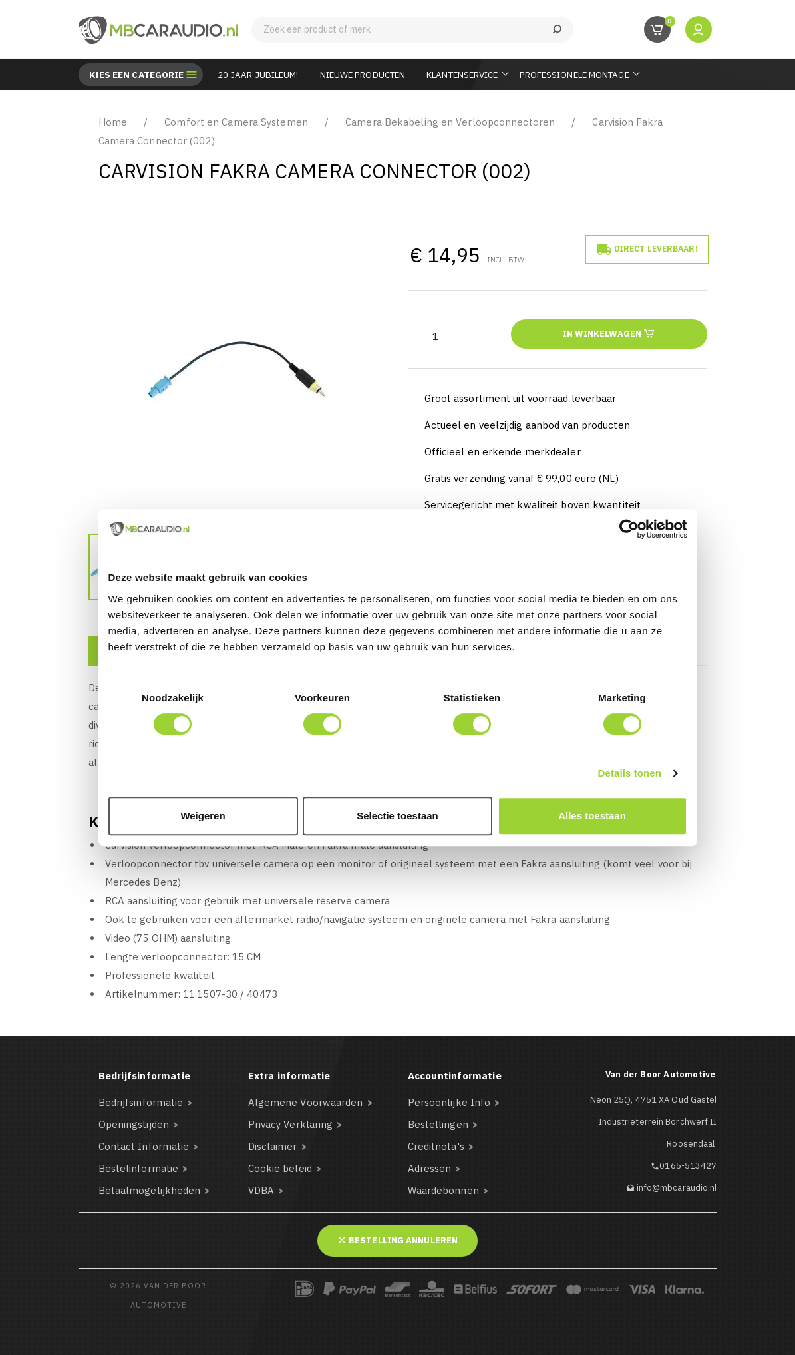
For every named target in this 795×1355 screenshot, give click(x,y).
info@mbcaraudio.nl (677, 1187)
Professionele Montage (574, 75)
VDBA (261, 1190)
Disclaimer (272, 1146)
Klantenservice (462, 75)
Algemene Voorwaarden (305, 1102)
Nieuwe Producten (363, 75)
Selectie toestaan (397, 815)
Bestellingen (438, 1124)
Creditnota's (436, 1146)
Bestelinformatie (138, 1168)
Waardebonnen (443, 1190)
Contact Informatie (144, 1146)
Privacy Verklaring (290, 1124)
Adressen (430, 1168)
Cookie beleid (280, 1168)
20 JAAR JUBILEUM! (258, 75)
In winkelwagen (609, 333)
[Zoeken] (412, 30)
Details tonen (629, 773)
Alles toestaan (592, 815)
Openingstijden (133, 1124)
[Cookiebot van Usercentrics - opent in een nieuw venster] (629, 529)
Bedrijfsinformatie (141, 1102)
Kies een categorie (136, 74)
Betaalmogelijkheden (149, 1190)
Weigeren (202, 815)
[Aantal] (436, 336)
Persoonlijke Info (449, 1102)
